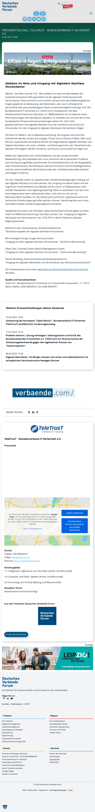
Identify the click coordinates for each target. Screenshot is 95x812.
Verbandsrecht (7, 732)
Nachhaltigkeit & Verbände (12, 730)
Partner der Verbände (57, 753)
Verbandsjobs (54, 756)
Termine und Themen (57, 730)
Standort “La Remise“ (10, 774)
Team (70, 790)
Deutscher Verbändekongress (13, 765)
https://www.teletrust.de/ (27, 560)
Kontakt (5, 704)
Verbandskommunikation (11, 738)
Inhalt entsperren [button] (74, 513)
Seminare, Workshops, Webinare (14, 753)
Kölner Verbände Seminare (12, 768)
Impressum (43, 790)
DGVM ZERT (54, 762)
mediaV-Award (55, 732)
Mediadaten (16, 704)
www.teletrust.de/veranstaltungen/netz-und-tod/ (62, 269)
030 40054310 (20, 553)
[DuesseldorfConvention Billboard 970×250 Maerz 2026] (47, 54)
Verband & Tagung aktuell (59, 727)
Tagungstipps (54, 759)
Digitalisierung (7, 735)
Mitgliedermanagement (11, 724)
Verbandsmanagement (11, 727)
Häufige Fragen (8, 771)
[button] (5, 807)
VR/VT (27, 704)
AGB (24, 790)
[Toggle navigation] (91, 13)
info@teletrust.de (21, 557)
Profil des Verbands (16, 634)
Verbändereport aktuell (58, 724)
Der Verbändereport (57, 721)
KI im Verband (7, 721)
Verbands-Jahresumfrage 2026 (14, 741)
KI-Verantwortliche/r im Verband (14, 759)
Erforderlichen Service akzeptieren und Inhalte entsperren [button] (74, 525)
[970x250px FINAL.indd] (47, 648)
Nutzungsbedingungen (58, 790)
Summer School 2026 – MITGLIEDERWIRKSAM (19, 756)
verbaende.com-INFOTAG (12, 762)
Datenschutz (32, 790)
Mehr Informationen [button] (32, 528)
